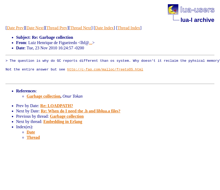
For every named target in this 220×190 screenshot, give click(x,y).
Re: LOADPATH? (56, 105)
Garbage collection (43, 96)
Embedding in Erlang (62, 121)
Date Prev (15, 28)
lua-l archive (197, 20)
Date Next (34, 28)
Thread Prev (56, 28)
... (90, 42)
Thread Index (129, 28)
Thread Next (80, 28)
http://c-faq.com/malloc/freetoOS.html (105, 69)
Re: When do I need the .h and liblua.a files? (80, 111)
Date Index (104, 28)
